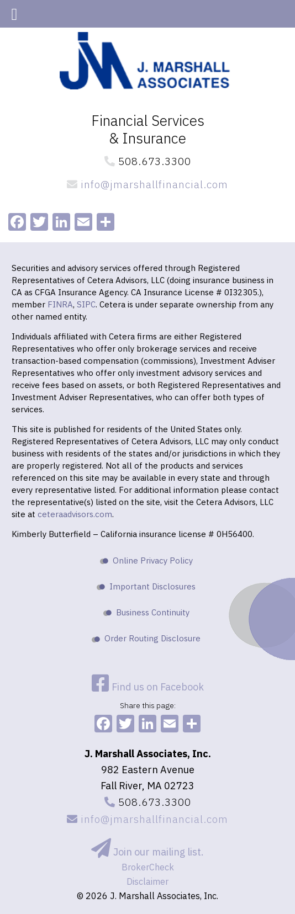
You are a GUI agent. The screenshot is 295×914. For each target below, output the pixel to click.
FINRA (60, 304)
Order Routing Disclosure (152, 638)
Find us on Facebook (148, 687)
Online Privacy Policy (153, 560)
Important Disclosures (152, 586)
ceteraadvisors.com (75, 514)
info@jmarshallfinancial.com (147, 184)
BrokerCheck (148, 867)
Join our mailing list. (147, 852)
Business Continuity (152, 612)
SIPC (86, 304)
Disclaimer (147, 881)
